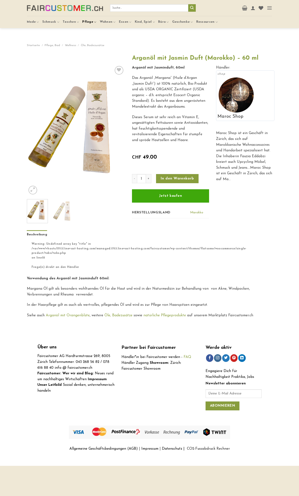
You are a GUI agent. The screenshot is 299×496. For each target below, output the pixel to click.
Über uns (47, 347)
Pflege (89, 19)
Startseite (33, 45)
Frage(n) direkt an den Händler (55, 267)
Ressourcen (207, 19)
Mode (33, 19)
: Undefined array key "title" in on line (151, 251)
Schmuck (50, 19)
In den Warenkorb (177, 178)
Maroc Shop (230, 116)
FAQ (187, 357)
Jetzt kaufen (170, 196)
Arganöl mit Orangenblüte (68, 315)
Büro (163, 19)
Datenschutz (172, 449)
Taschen (71, 19)
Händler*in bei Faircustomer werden (150, 357)
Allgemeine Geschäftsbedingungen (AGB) (103, 449)
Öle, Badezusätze (92, 45)
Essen (125, 19)
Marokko (196, 212)
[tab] (37, 235)
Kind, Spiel (145, 19)
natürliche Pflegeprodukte (164, 315)
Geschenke (182, 19)
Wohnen (108, 19)
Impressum (149, 449)
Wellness (70, 45)
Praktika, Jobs (242, 377)
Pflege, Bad (52, 45)
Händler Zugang (135, 363)
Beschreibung (37, 234)
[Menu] (269, 6)
